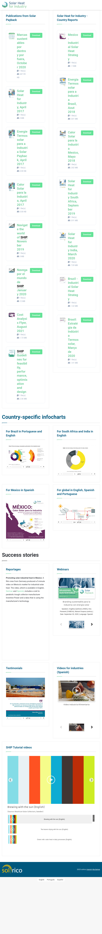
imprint (89, 869)
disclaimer (96, 869)
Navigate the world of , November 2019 (22, 237)
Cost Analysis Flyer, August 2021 (22, 323)
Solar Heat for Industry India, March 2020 (73, 246)
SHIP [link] (24, 237)
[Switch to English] (42, 879)
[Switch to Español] (60, 879)
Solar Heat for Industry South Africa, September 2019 (73, 197)
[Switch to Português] (51, 879)
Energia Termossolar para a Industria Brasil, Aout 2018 (73, 96)
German (9, 591)
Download (36, 35)
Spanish (20, 591)
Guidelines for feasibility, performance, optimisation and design (22, 371)
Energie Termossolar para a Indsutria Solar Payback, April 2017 (22, 148)
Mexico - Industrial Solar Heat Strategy (73, 47)
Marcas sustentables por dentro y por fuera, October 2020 (22, 51)
